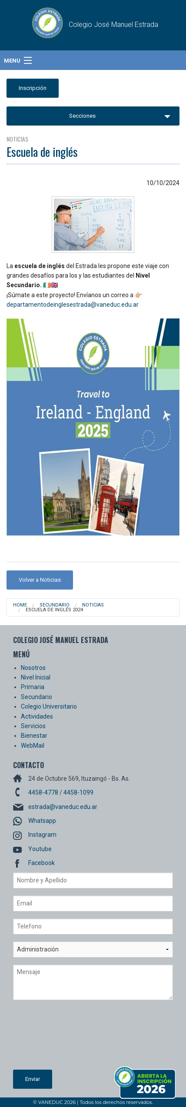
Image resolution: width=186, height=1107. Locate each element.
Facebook (41, 862)
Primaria (32, 686)
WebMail (32, 745)
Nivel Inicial (35, 677)
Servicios (33, 726)
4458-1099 (78, 792)
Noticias (93, 605)
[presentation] (48, 1038)
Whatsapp (42, 820)
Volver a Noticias (40, 580)
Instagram (42, 834)
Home (20, 605)
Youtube (40, 848)
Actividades (37, 716)
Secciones (82, 116)
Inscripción (32, 88)
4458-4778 (43, 792)
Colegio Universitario (49, 706)
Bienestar (34, 735)
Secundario (55, 605)
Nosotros (33, 667)
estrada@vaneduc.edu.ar (62, 806)
